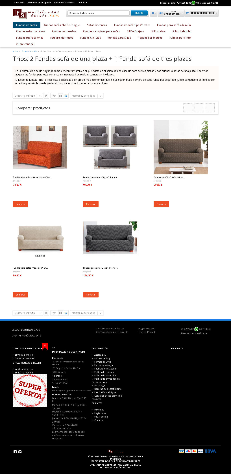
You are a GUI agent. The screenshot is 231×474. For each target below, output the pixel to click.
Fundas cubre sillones (29, 37)
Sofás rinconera (97, 25)
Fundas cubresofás (64, 31)
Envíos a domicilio (24, 354)
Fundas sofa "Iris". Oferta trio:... (169, 177)
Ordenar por (21, 95)
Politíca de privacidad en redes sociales (106, 380)
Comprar (20, 204)
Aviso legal (99, 385)
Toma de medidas (24, 358)
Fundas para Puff (180, 37)
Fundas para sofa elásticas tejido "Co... (32, 177)
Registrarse (100, 413)
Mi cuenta (99, 409)
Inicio (15, 51)
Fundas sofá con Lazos (30, 31)
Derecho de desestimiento (108, 388)
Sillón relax (158, 31)
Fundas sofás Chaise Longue (62, 25)
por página (89, 95)
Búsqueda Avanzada (64, 2)
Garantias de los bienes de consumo (107, 397)
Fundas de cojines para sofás (101, 31)
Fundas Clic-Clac (90, 37)
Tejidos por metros (150, 37)
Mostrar (76, 95)
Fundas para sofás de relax (174, 25)
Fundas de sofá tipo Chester (132, 25)
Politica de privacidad (105, 375)
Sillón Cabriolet (182, 31)
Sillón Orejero (135, 31)
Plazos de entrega (103, 365)
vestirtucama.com (24, 369)
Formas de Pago (102, 358)
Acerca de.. (100, 354)
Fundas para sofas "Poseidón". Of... (30, 267)
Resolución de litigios (105, 392)
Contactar (83, 2)
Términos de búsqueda (39, 2)
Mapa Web (19, 2)
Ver (54, 95)
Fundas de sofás (26, 25)
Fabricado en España (105, 368)
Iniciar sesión (101, 416)
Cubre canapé (25, 44)
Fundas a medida (24, 372)
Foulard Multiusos (61, 37)
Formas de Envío (102, 361)
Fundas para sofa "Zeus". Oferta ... (100, 267)
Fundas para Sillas (119, 37)
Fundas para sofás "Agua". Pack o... (100, 177)
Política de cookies (104, 372)
